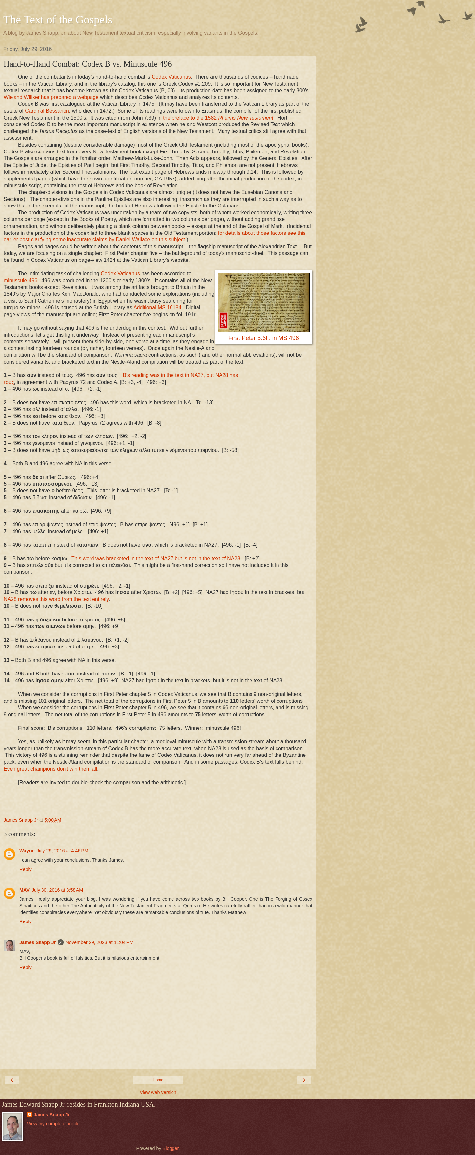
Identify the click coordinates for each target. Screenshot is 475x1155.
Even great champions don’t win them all (50, 769)
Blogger (171, 1148)
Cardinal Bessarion (47, 111)
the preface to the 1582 (218, 118)
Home (158, 1080)
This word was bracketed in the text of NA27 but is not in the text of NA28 (155, 558)
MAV (24, 890)
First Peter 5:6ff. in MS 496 (263, 338)
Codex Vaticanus (171, 77)
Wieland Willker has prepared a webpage (51, 97)
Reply (25, 869)
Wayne (27, 850)
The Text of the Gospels (57, 19)
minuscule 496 (20, 280)
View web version (158, 1092)
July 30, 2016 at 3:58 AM (57, 890)
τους (9, 382)
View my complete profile (53, 1123)
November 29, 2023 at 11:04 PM (99, 942)
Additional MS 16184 (157, 307)
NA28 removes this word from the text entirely (56, 599)
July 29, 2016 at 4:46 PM (62, 850)
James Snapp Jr (37, 942)
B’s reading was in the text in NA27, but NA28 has (180, 375)
